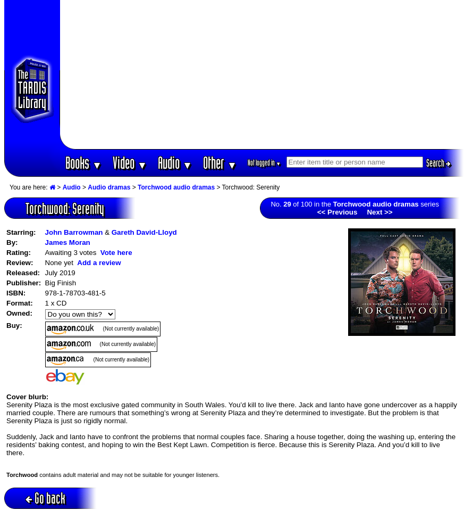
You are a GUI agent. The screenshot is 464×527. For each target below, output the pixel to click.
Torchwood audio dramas (176, 187)
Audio (175, 162)
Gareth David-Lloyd (144, 232)
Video (130, 162)
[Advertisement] (262, 74)
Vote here (116, 253)
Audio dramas (109, 187)
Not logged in (264, 162)
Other (220, 162)
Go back (45, 498)
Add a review (99, 263)
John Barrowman (74, 232)
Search (438, 163)
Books (83, 162)
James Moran (67, 242)
